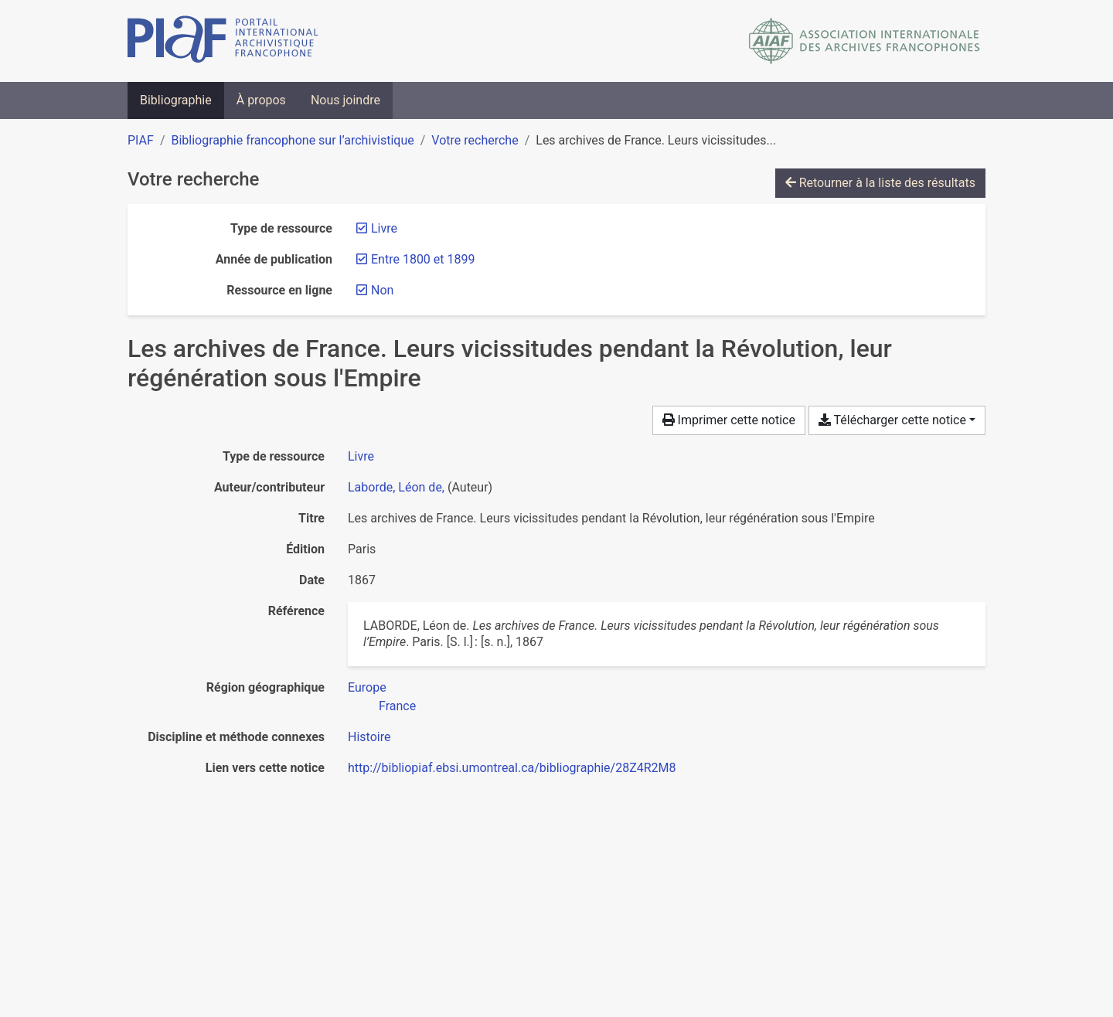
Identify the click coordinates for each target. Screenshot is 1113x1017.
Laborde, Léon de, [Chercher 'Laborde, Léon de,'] (396, 487)
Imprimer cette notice (728, 420)
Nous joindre (345, 100)
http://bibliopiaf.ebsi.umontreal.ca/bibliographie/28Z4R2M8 (512, 767)
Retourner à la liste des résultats (880, 182)
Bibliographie (176, 100)
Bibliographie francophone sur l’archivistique (292, 140)
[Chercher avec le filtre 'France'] (397, 706)
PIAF (141, 140)
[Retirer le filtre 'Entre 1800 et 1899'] (423, 259)
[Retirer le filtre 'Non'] (382, 290)
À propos (261, 100)
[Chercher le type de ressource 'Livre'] (361, 456)
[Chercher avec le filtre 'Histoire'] (369, 737)
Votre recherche (474, 140)
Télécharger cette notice (892, 420)
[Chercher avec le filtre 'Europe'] (367, 687)
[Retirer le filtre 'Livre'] (384, 228)
